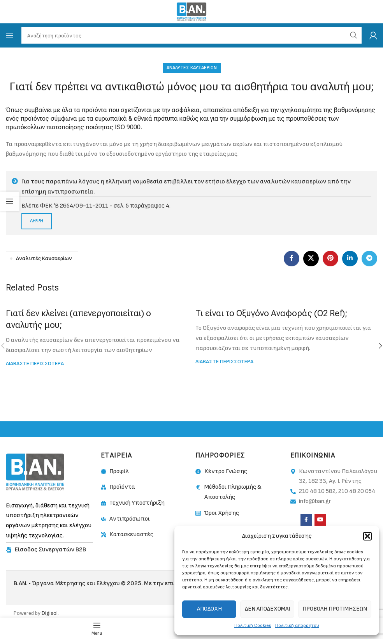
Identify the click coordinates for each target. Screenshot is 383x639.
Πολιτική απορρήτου (297, 625)
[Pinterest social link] (330, 258)
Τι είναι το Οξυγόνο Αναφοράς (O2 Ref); (271, 313)
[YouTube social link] (320, 520)
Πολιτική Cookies (252, 625)
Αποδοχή (209, 609)
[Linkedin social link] (350, 258)
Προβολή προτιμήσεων (334, 609)
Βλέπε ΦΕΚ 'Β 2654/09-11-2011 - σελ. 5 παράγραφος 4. (95, 205)
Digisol (50, 613)
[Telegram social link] (369, 258)
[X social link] (311, 258)
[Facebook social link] (291, 258)
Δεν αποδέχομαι (267, 609)
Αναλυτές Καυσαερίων (192, 68)
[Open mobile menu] (10, 35)
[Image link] (35, 471)
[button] (367, 536)
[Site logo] (191, 11)
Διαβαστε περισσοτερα (35, 363)
